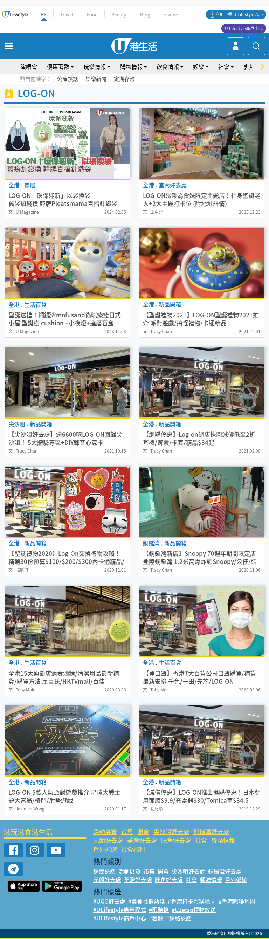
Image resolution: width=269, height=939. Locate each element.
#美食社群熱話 (146, 901)
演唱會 (28, 66)
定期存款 (124, 79)
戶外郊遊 (105, 849)
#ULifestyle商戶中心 (119, 918)
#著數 (156, 918)
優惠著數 (58, 66)
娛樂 (198, 66)
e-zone (171, 14)
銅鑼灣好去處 (211, 831)
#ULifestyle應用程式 (119, 909)
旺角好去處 (176, 840)
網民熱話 (104, 871)
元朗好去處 (108, 840)
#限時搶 (159, 909)
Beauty (118, 14)
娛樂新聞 (95, 79)
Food (92, 14)
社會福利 (133, 849)
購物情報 (131, 66)
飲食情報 (168, 66)
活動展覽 (105, 831)
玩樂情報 (94, 66)
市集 (127, 831)
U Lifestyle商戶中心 (244, 28)
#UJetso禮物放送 (194, 909)
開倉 (143, 831)
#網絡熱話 (179, 918)
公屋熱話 (67, 79)
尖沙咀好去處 (171, 831)
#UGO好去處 (109, 901)
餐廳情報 (223, 840)
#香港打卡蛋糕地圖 (192, 901)
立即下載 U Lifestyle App (239, 14)
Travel (66, 14)
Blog (145, 14)
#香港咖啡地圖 (237, 901)
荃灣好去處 (142, 840)
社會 (223, 66)
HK (44, 14)
